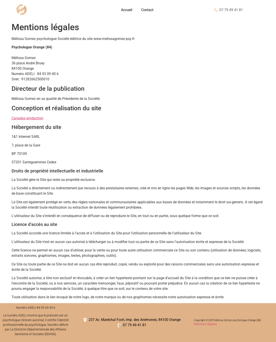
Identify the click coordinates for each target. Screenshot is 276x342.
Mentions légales (205, 324)
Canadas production (27, 118)
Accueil (126, 10)
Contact (147, 10)
